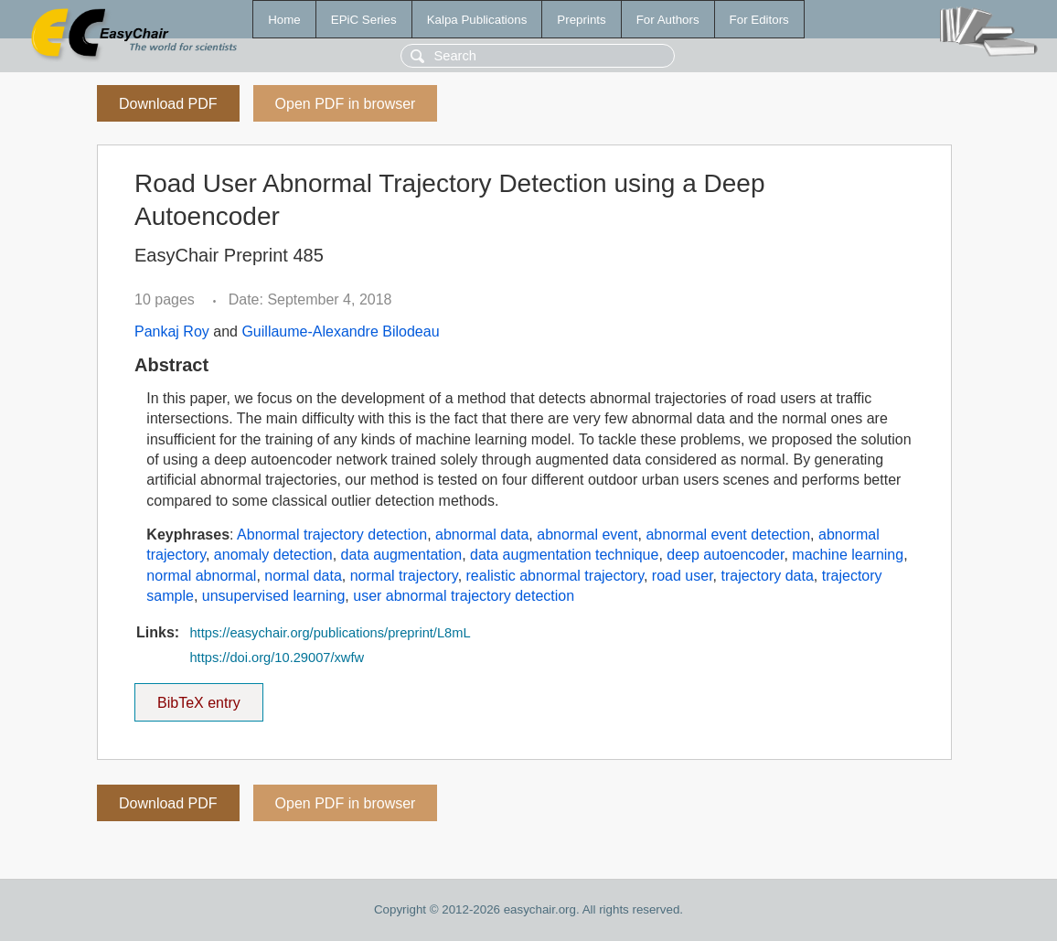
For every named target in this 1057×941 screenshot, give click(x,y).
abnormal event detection (728, 534)
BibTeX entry (198, 697)
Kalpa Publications (477, 20)
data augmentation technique (564, 554)
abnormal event (587, 534)
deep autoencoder (725, 554)
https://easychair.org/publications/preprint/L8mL (329, 633)
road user (682, 575)
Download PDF (168, 104)
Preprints (581, 20)
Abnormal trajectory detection (332, 534)
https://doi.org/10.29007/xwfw (276, 657)
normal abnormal (201, 575)
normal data (303, 575)
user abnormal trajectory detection (463, 596)
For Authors (667, 20)
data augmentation (402, 554)
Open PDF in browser (345, 104)
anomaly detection (273, 554)
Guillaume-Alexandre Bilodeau (340, 331)
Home (284, 20)
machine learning (847, 554)
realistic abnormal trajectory (555, 575)
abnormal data (481, 534)
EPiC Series (364, 20)
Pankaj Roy (171, 331)
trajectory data (767, 575)
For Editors (759, 20)
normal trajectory (404, 575)
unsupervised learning (274, 596)
